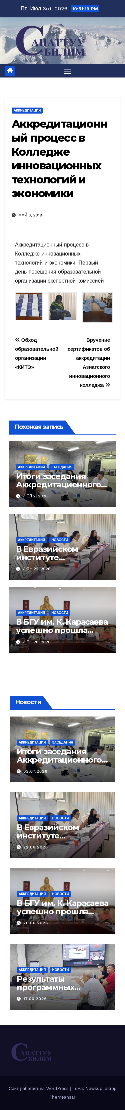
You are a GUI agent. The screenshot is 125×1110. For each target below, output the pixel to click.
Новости (59, 540)
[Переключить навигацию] (67, 70)
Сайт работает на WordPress (39, 1088)
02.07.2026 (35, 771)
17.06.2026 (35, 998)
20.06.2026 (35, 923)
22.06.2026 (35, 847)
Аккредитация (27, 110)
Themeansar (63, 1097)
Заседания (61, 467)
